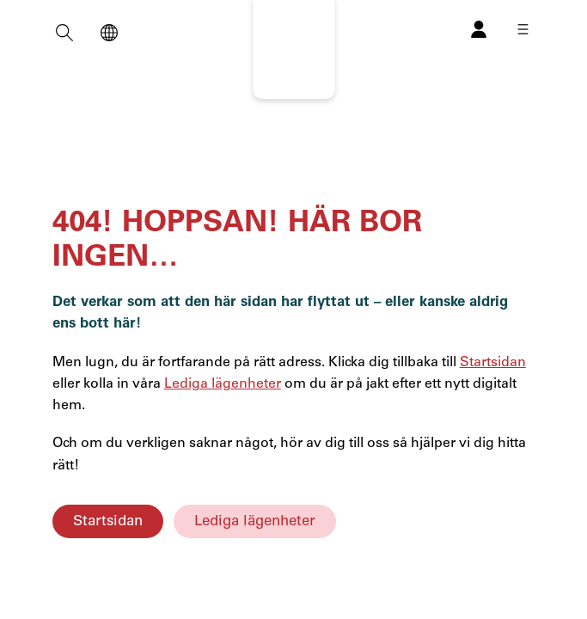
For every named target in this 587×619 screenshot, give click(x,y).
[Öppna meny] (523, 29)
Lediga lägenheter (254, 521)
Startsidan (108, 521)
